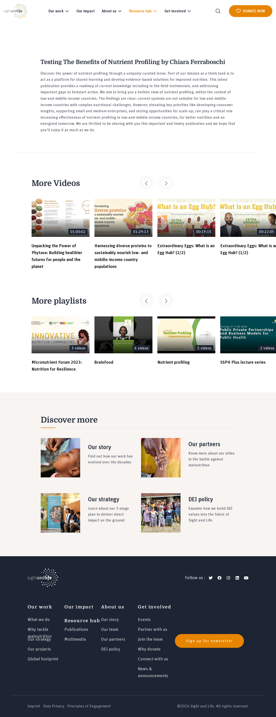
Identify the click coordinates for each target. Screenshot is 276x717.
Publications (76, 629)
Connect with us (153, 659)
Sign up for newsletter (209, 641)
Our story (110, 620)
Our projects (39, 649)
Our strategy (39, 639)
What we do (39, 620)
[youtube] (246, 578)
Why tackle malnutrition (40, 631)
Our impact (85, 11)
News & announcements (153, 671)
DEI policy (110, 649)
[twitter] (210, 578)
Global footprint (43, 659)
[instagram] (228, 578)
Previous (144, 180)
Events (144, 620)
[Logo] (43, 578)
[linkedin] (237, 578)
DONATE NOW (250, 11)
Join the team (150, 639)
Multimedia (75, 639)
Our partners (113, 639)
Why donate (149, 649)
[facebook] (219, 578)
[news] (212, 641)
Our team (109, 629)
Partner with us (152, 629)
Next (163, 180)
